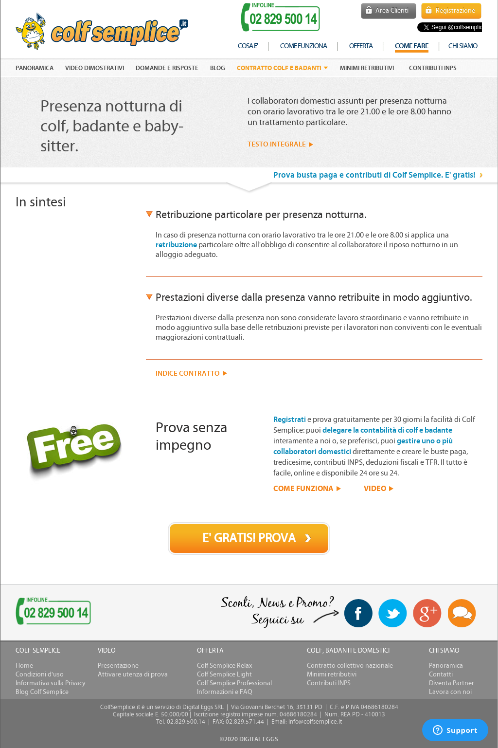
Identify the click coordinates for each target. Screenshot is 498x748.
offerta (361, 46)
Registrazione (455, 11)
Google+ (427, 613)
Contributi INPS (433, 68)
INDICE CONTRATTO (188, 373)
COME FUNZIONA (303, 488)
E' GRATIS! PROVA (249, 538)
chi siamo (462, 46)
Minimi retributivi (367, 68)
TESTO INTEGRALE (277, 144)
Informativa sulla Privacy (51, 683)
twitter (392, 613)
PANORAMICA (34, 68)
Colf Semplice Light (224, 674)
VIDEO (375, 488)
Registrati (289, 419)
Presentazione (118, 666)
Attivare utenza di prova (133, 674)
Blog (217, 68)
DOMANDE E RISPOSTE (167, 68)
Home (24, 666)
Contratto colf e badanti (279, 68)
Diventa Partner (451, 683)
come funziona (303, 46)
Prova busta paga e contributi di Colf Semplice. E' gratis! (374, 175)
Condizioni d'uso (40, 674)
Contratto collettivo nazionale (350, 666)
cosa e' (248, 46)
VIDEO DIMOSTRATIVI (94, 68)
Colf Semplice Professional (234, 683)
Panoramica (446, 666)
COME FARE (411, 46)
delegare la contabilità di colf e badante (387, 430)
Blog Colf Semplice (42, 692)
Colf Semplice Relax (224, 666)
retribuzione (176, 244)
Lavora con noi (450, 692)
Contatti (441, 674)
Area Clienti (392, 11)
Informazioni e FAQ (224, 692)
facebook (358, 613)
